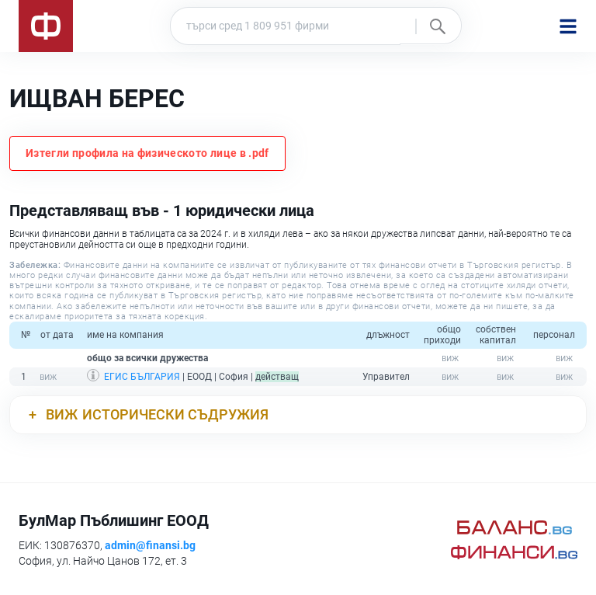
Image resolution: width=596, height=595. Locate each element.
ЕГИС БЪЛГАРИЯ (142, 376)
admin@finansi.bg (150, 545)
